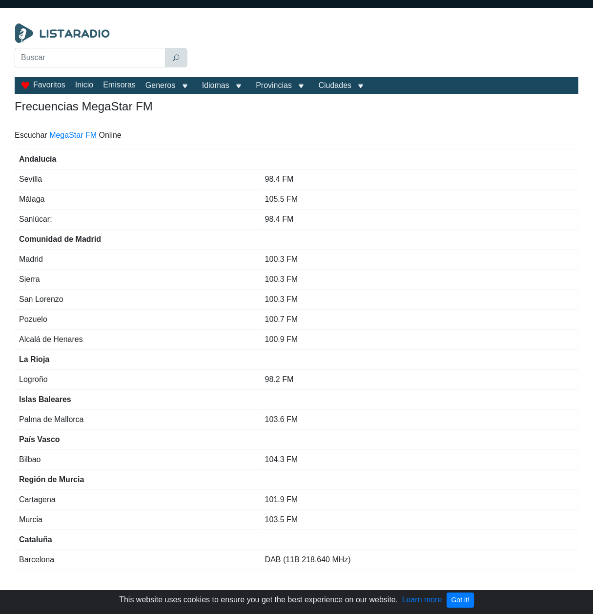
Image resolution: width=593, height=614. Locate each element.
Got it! (460, 600)
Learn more (422, 599)
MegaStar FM (73, 135)
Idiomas (215, 85)
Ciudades (334, 85)
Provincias (274, 85)
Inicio (84, 85)
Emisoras (119, 85)
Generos (160, 85)
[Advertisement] (385, 47)
